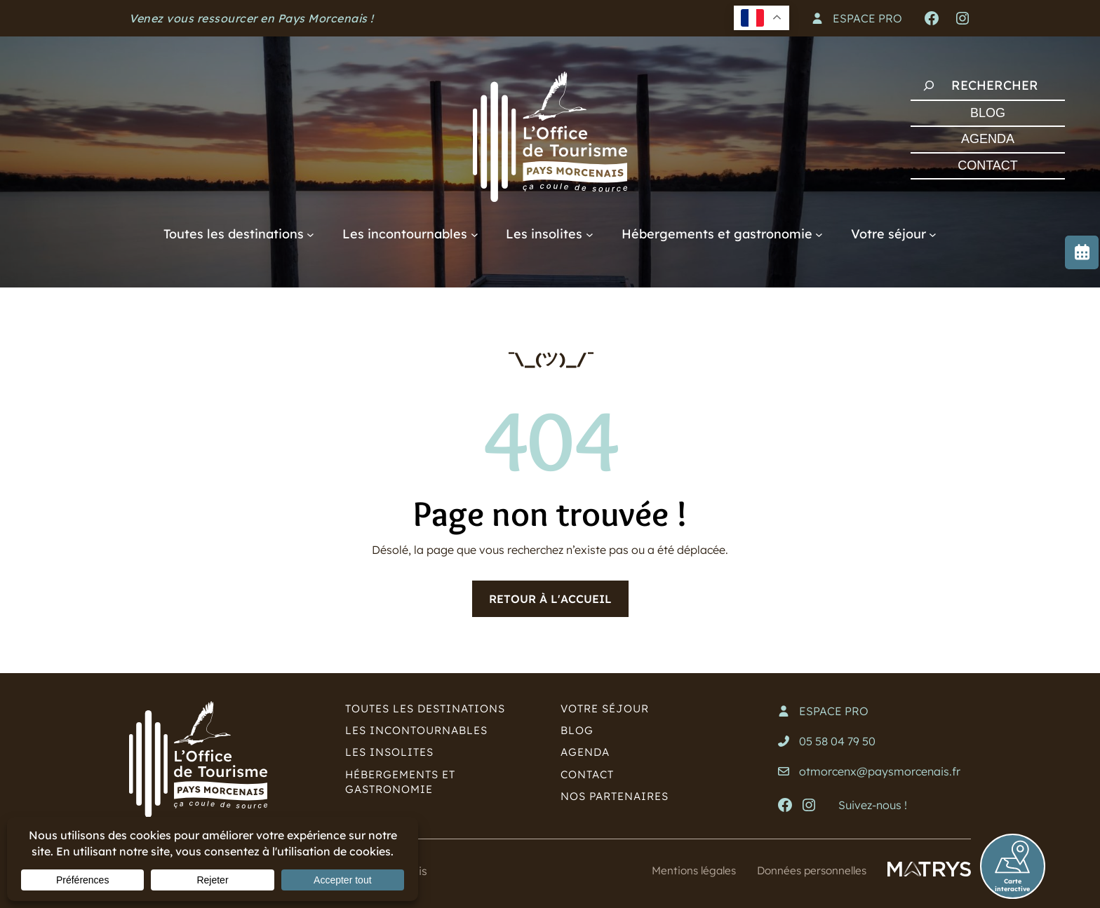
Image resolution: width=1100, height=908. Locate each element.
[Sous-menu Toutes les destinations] (310, 234)
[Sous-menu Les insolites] (589, 234)
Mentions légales (685, 870)
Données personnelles (808, 870)
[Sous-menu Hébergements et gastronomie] (819, 234)
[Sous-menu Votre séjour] (933, 234)
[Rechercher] (928, 85)
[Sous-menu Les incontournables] (474, 234)
